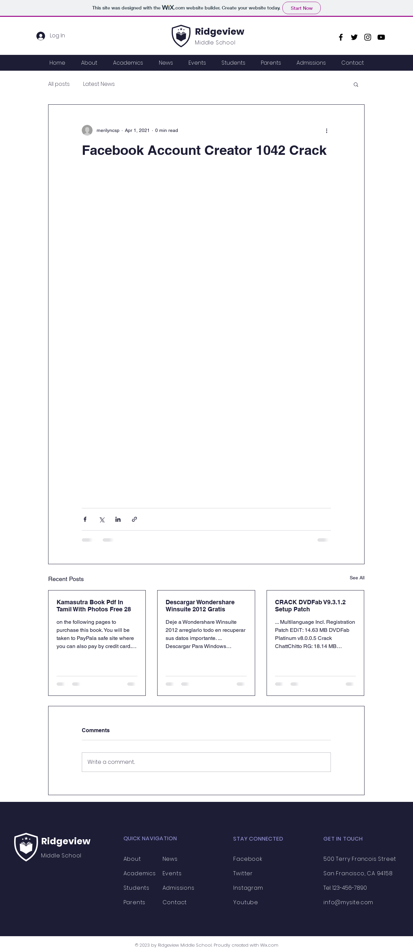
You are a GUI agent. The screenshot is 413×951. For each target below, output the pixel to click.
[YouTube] (381, 37)
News (170, 859)
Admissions (179, 888)
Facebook (247, 859)
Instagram (248, 888)
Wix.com (269, 945)
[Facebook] (340, 37)
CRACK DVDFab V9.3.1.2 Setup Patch (310, 606)
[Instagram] (367, 37)
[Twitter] (354, 37)
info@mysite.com (348, 902)
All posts (59, 84)
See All (357, 577)
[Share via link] (134, 519)
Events (172, 873)
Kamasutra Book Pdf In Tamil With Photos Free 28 (94, 606)
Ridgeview (219, 31)
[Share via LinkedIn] (118, 519)
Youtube (245, 902)
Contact (175, 902)
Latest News (99, 84)
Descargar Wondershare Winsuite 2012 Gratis (200, 606)
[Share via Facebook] (85, 519)
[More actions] (327, 130)
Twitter (243, 873)
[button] (356, 84)
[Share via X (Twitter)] (101, 519)
